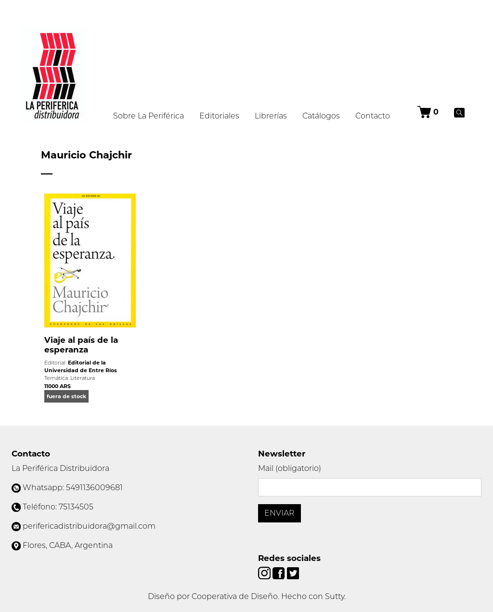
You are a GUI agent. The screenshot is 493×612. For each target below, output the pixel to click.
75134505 (76, 506)
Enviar (279, 513)
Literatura (82, 378)
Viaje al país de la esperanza (81, 344)
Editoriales (219, 115)
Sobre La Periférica (148, 115)
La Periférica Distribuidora (60, 468)
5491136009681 (94, 487)
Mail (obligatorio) (289, 468)
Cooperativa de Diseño (235, 596)
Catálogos (321, 115)
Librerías (271, 115)
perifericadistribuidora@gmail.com (89, 526)
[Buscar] (459, 112)
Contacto (372, 115)
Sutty (334, 596)
